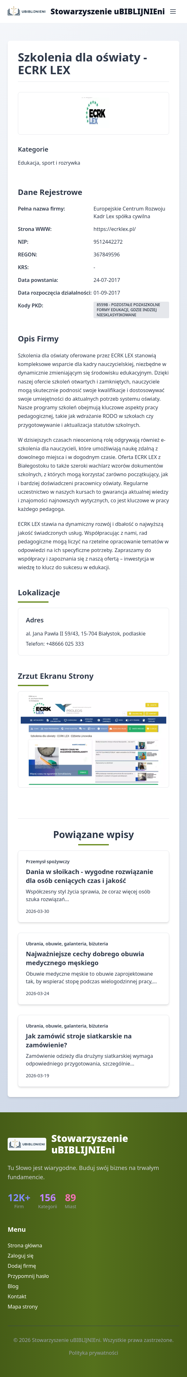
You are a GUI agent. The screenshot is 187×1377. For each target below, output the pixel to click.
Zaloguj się (21, 1255)
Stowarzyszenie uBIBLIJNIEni (107, 11)
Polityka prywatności (93, 1352)
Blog (13, 1286)
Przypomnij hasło (28, 1276)
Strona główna (25, 1245)
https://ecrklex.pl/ (114, 229)
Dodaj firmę (22, 1265)
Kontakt (17, 1296)
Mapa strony (23, 1306)
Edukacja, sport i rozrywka (49, 162)
